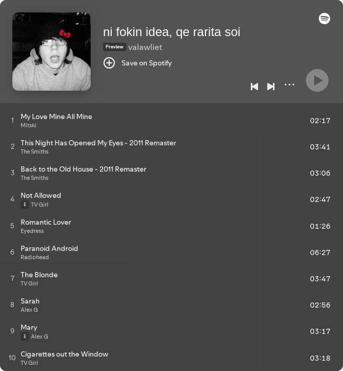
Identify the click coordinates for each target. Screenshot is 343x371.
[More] (289, 84)
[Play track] (12, 120)
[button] (324, 21)
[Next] (271, 86)
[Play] (317, 80)
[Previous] (254, 86)
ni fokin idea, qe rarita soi (172, 32)
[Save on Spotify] (137, 63)
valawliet (145, 47)
